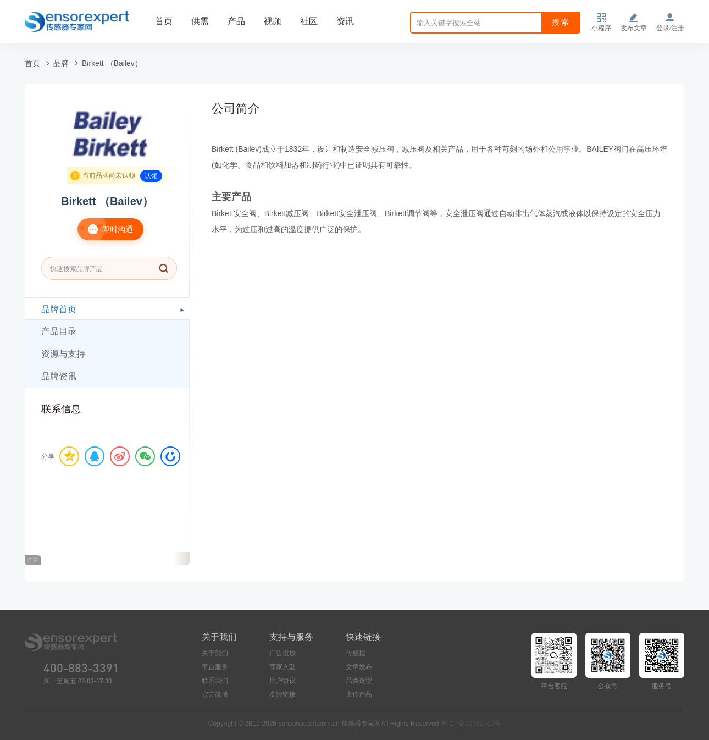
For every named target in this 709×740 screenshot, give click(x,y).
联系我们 (215, 680)
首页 (164, 21)
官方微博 (215, 694)
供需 (200, 21)
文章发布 (359, 667)
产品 (236, 21)
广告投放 (282, 653)
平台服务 (215, 667)
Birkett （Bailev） (112, 63)
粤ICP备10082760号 (471, 723)
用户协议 (282, 680)
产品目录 (58, 331)
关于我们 (215, 653)
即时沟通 (105, 229)
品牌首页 (58, 309)
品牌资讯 (58, 376)
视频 (272, 21)
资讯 (345, 21)
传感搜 (355, 653)
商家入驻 (282, 667)
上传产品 (359, 694)
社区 (309, 21)
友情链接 (282, 694)
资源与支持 (63, 353)
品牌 (61, 63)
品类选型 (359, 680)
